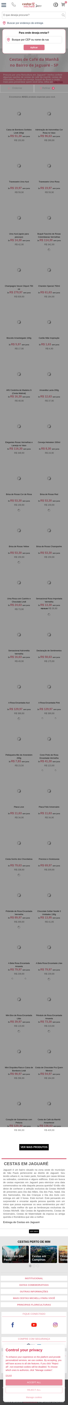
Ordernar (17, 88)
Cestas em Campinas (39, 1258)
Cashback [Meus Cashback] (55, 4)
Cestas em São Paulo (14, 1258)
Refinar (48, 88)
